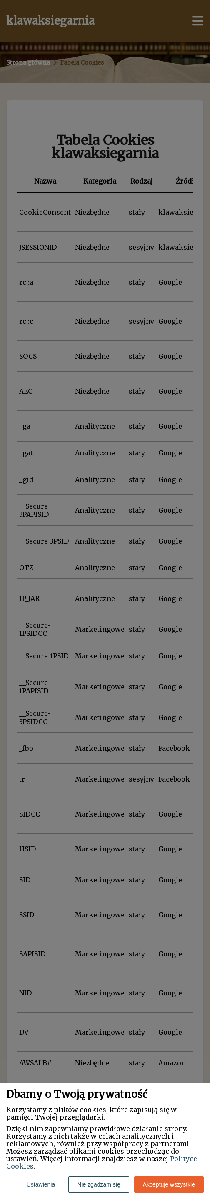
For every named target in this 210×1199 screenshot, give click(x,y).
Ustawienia (41, 1184)
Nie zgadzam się (98, 1184)
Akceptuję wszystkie (169, 1184)
